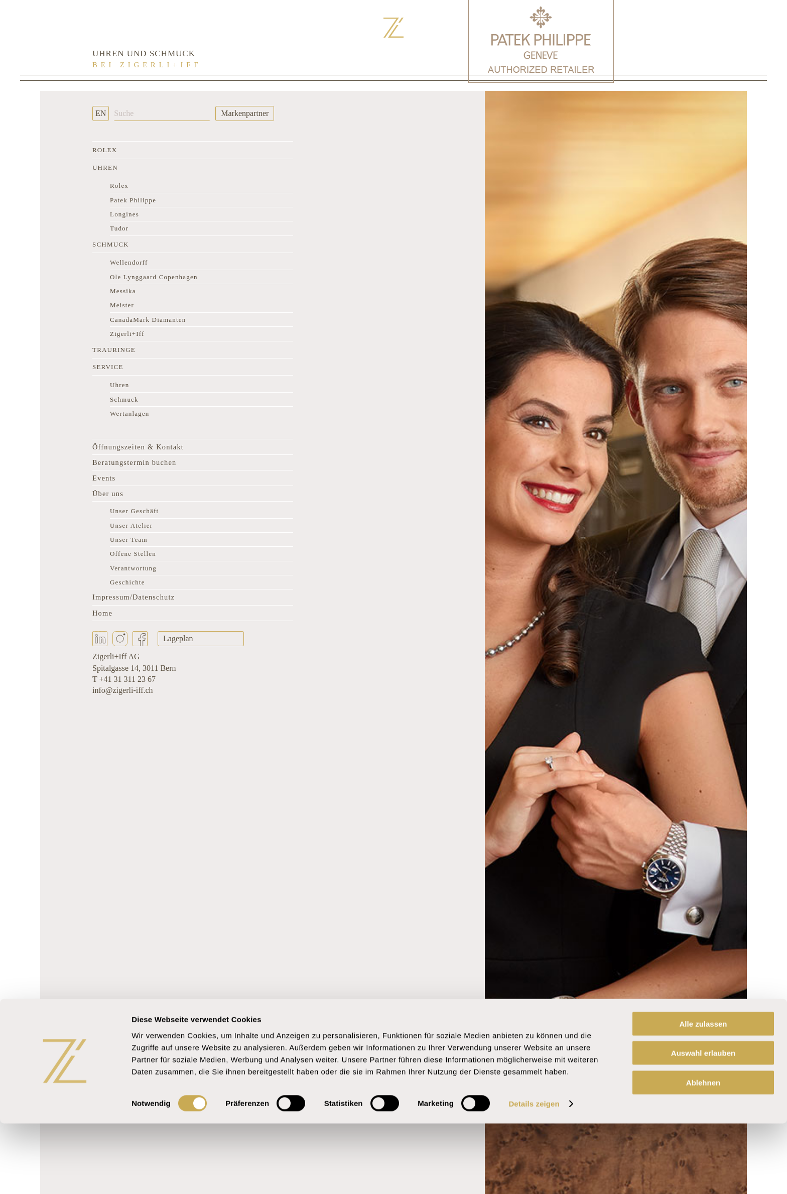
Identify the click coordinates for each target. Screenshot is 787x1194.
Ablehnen (703, 1152)
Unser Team (129, 539)
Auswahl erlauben (703, 1123)
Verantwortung (133, 568)
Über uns (107, 494)
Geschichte (127, 582)
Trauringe (114, 349)
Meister (122, 305)
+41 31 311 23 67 (127, 679)
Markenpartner (245, 113)
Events (103, 478)
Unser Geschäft (134, 511)
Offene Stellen (133, 553)
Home (102, 613)
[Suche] (162, 113)
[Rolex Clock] (691, 40)
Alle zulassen (703, 1094)
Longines (124, 214)
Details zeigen (533, 1174)
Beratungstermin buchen (134, 462)
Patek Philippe (133, 200)
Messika (123, 291)
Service (107, 367)
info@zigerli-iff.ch (122, 690)
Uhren (105, 167)
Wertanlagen (130, 413)
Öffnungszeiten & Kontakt (138, 447)
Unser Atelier (131, 525)
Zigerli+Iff (127, 333)
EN (100, 113)
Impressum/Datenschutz (133, 597)
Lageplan (178, 638)
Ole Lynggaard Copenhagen (154, 277)
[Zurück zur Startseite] (393, 27)
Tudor (119, 228)
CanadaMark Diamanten (148, 319)
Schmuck (110, 244)
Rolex (104, 150)
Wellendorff (129, 262)
